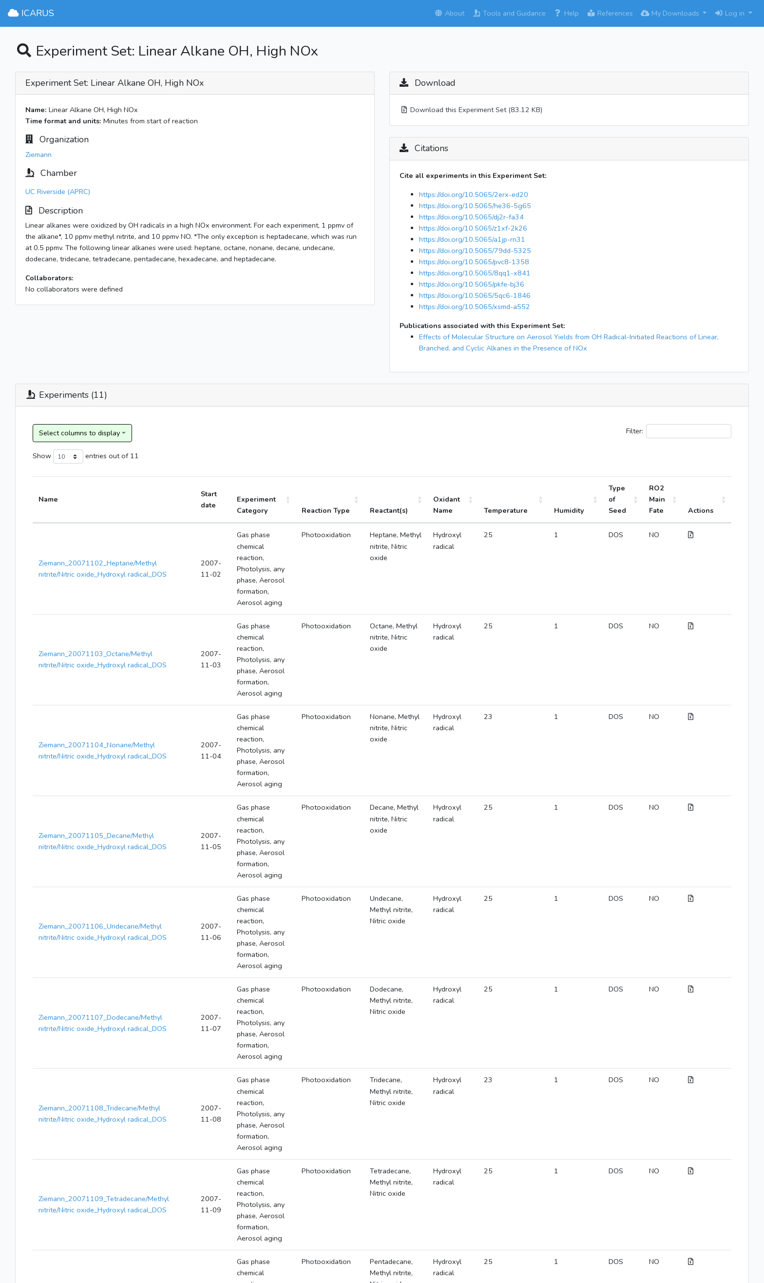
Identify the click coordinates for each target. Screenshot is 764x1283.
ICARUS (31, 13)
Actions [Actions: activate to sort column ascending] (705, 510)
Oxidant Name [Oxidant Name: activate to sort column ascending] (467, 504)
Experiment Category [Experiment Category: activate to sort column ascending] (253, 504)
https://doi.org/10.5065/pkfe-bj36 (471, 284)
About (449, 13)
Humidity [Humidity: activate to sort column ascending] (580, 510)
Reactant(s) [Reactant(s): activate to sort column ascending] (405, 510)
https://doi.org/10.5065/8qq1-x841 (475, 273)
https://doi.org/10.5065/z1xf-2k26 (473, 228)
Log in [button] (730, 13)
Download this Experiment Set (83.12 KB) (471, 110)
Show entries (70, 456)
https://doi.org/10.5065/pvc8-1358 (474, 262)
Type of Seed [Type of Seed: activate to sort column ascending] (622, 499)
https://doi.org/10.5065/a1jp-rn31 (472, 239)
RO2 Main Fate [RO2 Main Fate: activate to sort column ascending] (661, 499)
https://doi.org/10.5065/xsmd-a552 (474, 306)
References (610, 13)
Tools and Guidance (509, 13)
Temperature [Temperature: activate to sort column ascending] (524, 510)
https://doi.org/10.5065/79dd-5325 (475, 250)
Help (566, 13)
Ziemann (38, 154)
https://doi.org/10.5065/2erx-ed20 (473, 194)
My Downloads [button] (671, 13)
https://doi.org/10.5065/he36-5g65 (475, 206)
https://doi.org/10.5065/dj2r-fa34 (471, 217)
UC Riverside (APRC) (57, 191)
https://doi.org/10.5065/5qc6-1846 (475, 295)
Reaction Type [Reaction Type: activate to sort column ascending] (339, 504)
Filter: (678, 431)
